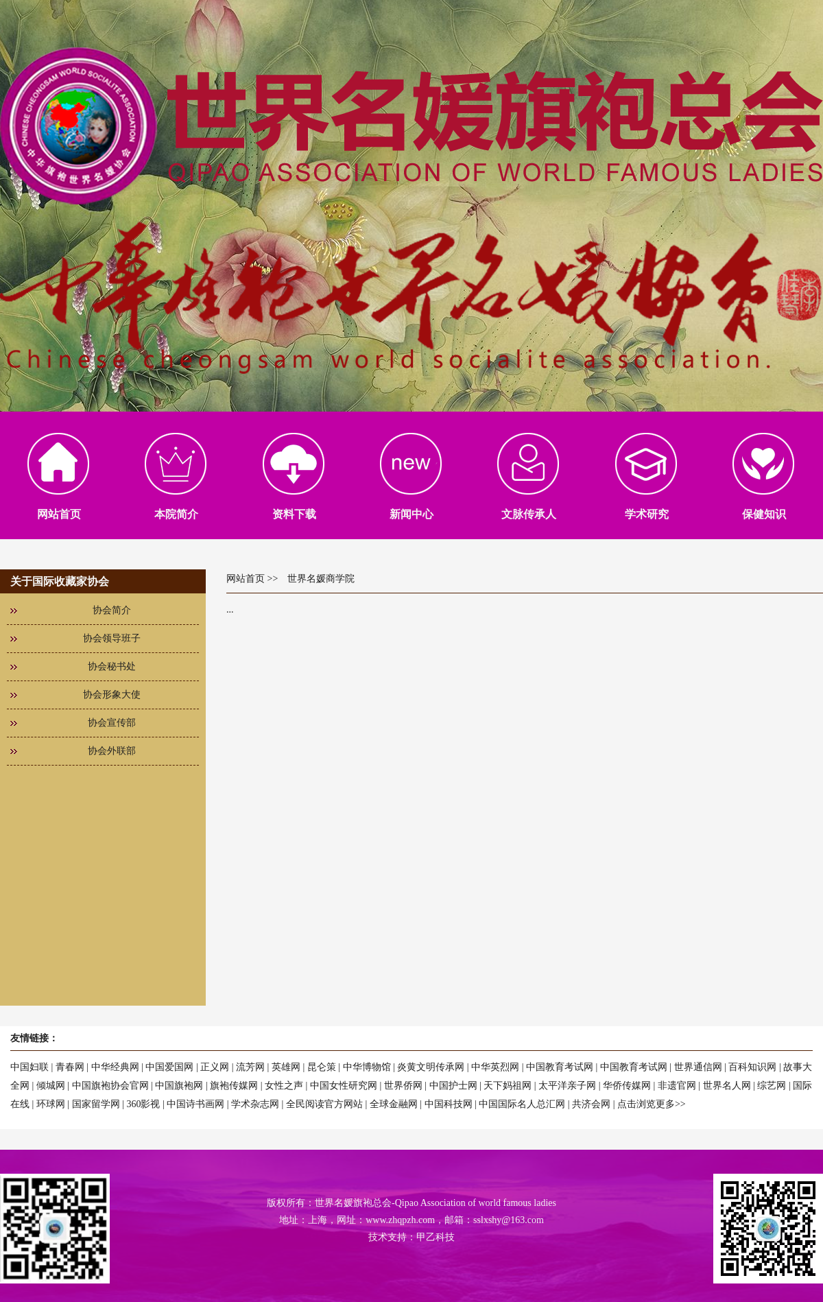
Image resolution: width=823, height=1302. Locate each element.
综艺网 (771, 1085)
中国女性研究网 (343, 1085)
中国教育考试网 (559, 1067)
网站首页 (245, 578)
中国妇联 (29, 1067)
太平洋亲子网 (567, 1085)
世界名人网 (727, 1085)
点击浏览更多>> (651, 1104)
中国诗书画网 (195, 1104)
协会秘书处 (112, 666)
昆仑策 (321, 1067)
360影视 (143, 1104)
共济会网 (591, 1104)
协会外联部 (112, 751)
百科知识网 (752, 1067)
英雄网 (286, 1067)
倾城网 (50, 1085)
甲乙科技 (435, 1237)
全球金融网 (394, 1104)
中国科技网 (449, 1104)
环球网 (50, 1104)
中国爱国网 (169, 1067)
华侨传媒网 (627, 1085)
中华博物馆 (367, 1067)
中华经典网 (115, 1067)
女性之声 (284, 1085)
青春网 (70, 1067)
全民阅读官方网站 (324, 1104)
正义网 (214, 1067)
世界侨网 (403, 1085)
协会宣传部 (112, 723)
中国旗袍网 (179, 1085)
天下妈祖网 (508, 1085)
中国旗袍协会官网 (110, 1085)
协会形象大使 (112, 694)
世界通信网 (698, 1067)
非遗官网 (677, 1085)
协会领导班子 (112, 638)
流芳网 (250, 1067)
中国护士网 (453, 1085)
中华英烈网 (495, 1067)
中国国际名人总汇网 (522, 1104)
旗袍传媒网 (234, 1085)
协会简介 (112, 610)
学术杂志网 (255, 1104)
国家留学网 (96, 1104)
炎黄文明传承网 (430, 1067)
